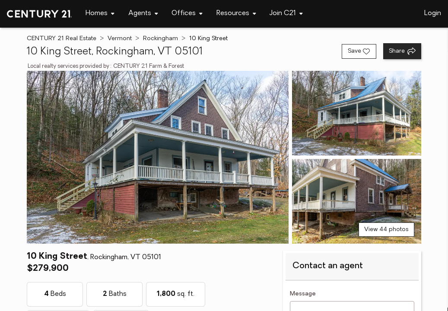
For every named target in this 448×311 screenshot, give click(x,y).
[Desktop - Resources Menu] (236, 13)
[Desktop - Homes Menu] (100, 13)
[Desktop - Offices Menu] (187, 13)
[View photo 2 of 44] (356, 113)
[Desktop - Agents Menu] (143, 13)
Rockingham (160, 38)
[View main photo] (158, 157)
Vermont (120, 38)
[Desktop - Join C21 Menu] (286, 13)
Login (432, 13)
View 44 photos (386, 229)
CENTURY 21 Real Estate (61, 38)
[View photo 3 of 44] (356, 201)
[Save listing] (359, 51)
